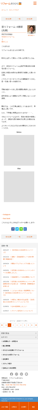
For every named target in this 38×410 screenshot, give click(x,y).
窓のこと (5, 42)
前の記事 (8, 19)
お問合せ (14, 407)
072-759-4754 (21, 385)
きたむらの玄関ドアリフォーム (13, 350)
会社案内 (6, 359)
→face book (6, 218)
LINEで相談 (4, 407)
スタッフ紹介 (7, 363)
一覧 (19, 19)
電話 (33, 407)
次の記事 (29, 19)
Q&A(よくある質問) (9, 368)
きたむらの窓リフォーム (11, 355)
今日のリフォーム (8, 37)
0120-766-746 (10, 385)
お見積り (23, 407)
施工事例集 (6, 346)
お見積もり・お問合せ (10, 341)
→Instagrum (6, 214)
